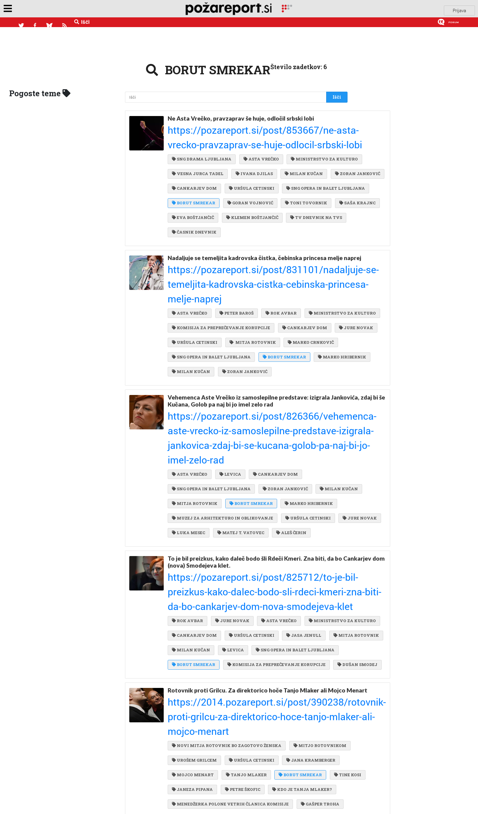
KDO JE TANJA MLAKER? (248, 680)
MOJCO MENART (252, 656)
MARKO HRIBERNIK (250, 334)
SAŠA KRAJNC (299, 193)
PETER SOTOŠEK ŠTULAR (303, 771)
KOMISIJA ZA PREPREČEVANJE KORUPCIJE (221, 296)
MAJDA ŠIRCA (190, 771)
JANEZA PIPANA (283, 668)
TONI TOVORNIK (249, 193)
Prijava (459, 12)
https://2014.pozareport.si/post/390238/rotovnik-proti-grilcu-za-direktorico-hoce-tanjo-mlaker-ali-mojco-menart (252, 618)
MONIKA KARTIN (194, 718)
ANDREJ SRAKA (246, 784)
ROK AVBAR (278, 272)
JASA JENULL (245, 540)
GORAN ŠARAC (294, 784)
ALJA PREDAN (296, 705)
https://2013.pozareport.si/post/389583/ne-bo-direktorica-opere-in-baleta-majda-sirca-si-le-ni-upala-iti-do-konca (255, 759)
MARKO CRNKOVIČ (195, 321)
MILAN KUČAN (239, 156)
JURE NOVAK (189, 309)
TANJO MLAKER (304, 656)
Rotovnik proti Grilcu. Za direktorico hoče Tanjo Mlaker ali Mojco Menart (247, 604)
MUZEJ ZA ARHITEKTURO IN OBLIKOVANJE (281, 437)
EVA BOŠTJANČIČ (193, 205)
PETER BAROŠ (235, 272)
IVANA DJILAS (190, 156)
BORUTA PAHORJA (241, 771)
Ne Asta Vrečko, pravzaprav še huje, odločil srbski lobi (241, 114)
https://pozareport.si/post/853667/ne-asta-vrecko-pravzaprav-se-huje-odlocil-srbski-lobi (245, 121)
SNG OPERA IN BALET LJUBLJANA (211, 181)
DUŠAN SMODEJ (192, 577)
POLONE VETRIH (247, 718)
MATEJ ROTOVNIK (301, 718)
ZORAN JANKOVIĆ (290, 156)
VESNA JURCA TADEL (275, 143)
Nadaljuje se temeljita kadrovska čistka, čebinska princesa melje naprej (255, 245)
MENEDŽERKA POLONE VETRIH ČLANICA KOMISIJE (230, 693)
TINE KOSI (239, 668)
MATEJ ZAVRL (249, 705)
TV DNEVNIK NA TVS (198, 218)
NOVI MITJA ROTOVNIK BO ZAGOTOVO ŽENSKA (226, 631)
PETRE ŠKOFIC (189, 680)
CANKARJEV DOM (194, 168)
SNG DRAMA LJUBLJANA (201, 131)
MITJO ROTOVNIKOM (198, 643)
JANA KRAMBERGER (196, 656)
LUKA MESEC (289, 449)
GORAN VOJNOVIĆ (195, 193)
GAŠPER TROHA (318, 693)
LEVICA (229, 400)
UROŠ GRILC (235, 796)
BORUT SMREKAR (283, 181)
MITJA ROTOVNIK (296, 309)
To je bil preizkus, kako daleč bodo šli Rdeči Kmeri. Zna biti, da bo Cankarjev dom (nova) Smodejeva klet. (255, 489)
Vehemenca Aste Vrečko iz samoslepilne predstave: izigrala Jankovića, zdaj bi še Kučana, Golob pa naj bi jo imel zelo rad (249, 373)
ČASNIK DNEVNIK (256, 218)
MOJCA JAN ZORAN (196, 705)
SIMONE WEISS (191, 796)
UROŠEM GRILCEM (257, 643)
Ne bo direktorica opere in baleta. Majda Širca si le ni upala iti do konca (254, 745)
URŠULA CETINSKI (250, 168)
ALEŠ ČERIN (245, 461)
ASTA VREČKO (259, 131)
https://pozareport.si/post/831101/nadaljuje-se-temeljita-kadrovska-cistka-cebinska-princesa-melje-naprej (250, 259)
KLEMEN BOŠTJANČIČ (251, 205)
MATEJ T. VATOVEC (195, 461)
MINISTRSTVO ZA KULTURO (205, 143)
